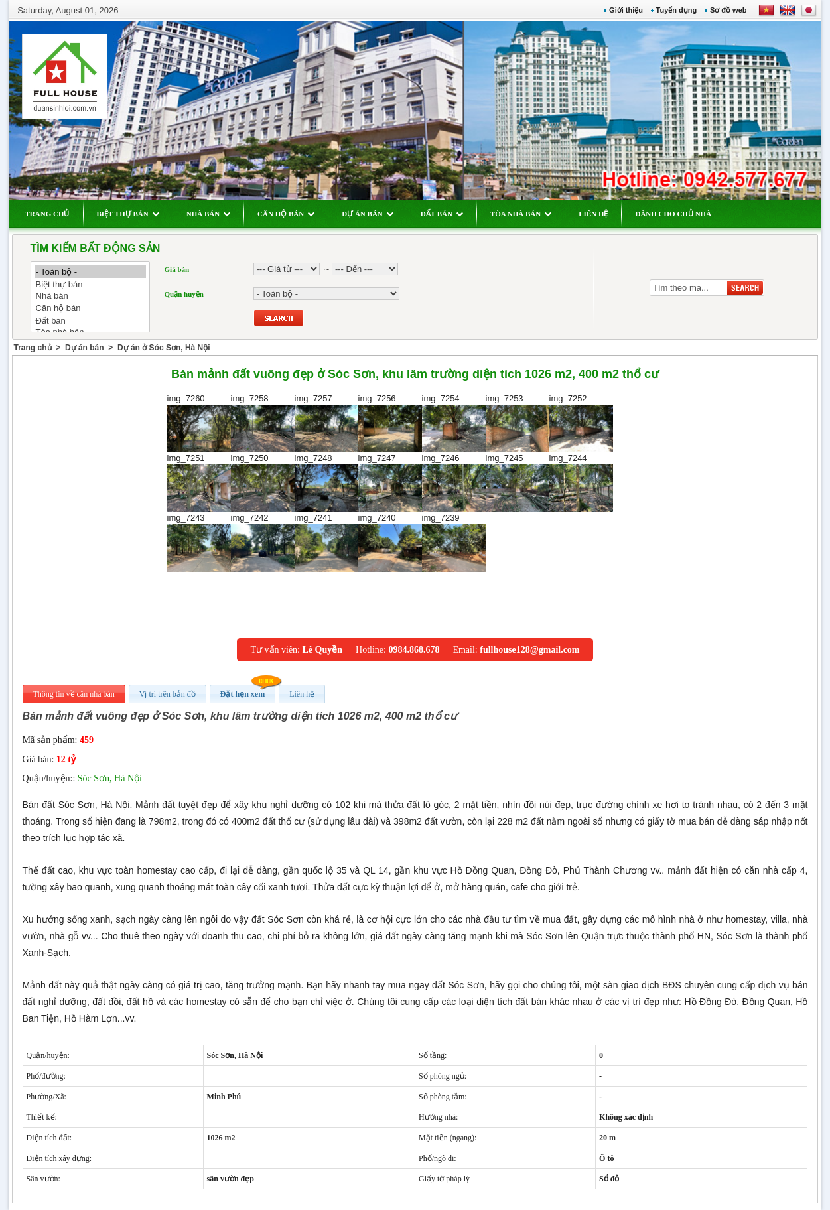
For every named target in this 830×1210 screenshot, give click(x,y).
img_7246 (454, 482)
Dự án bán (84, 347)
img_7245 (517, 482)
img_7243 (199, 542)
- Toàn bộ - (90, 271)
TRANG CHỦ (47, 214)
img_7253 (517, 422)
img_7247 (390, 482)
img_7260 (199, 422)
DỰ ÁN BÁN (367, 214)
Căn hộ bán (90, 308)
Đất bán (90, 320)
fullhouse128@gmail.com (529, 650)
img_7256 (390, 422)
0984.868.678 (413, 650)
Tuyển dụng (676, 10)
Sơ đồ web (728, 10)
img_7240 (390, 542)
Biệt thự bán (90, 284)
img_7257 (326, 422)
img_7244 (581, 482)
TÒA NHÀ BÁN (520, 214)
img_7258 (263, 422)
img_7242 (263, 542)
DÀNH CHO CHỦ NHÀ (673, 214)
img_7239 (454, 542)
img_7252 (581, 422)
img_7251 (199, 482)
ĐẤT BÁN (442, 214)
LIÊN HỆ (593, 214)
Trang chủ (33, 347)
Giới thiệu (626, 10)
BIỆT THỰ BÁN (128, 214)
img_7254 (454, 422)
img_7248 (326, 482)
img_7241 (326, 542)
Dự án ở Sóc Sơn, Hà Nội (163, 347)
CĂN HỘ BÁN (285, 214)
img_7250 (263, 482)
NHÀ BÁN (208, 214)
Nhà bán (90, 296)
